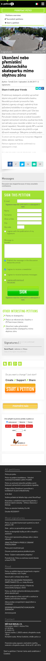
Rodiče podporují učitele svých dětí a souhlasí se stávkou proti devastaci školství (21, 597)
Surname (8, 215)
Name (6, 210)
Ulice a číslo (9, 219)
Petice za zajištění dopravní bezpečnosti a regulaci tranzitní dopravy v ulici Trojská (22, 572)
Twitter (39, 88)
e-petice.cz (7, 4)
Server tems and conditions (28, 651)
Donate (20, 407)
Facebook (42, 88)
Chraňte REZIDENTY (12, 511)
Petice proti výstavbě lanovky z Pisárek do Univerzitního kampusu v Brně (19, 586)
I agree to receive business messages (22, 274)
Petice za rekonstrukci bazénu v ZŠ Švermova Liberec (19, 320)
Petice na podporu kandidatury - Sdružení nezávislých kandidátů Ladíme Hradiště (19, 478)
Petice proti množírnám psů (14, 548)
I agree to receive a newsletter (19, 269)
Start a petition (13, 22)
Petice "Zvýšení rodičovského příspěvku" (19, 555)
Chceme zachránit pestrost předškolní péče (20, 551)
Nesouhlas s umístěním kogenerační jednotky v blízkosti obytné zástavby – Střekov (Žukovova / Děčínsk (21, 503)
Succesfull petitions (15, 19)
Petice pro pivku (10, 474)
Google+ (15, 364)
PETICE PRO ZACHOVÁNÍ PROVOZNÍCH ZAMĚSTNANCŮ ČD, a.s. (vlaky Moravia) (19, 581)
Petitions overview (13, 15)
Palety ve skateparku (14, 315)
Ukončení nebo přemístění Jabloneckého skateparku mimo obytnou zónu (19, 328)
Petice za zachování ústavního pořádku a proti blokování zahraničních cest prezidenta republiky (22, 484)
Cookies (7, 653)
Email (36, 88)
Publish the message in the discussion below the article (22, 261)
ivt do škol (8, 494)
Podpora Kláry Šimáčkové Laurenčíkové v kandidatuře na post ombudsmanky (19, 489)
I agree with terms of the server (15, 281)
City (5, 223)
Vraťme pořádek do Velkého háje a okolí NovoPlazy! (23, 497)
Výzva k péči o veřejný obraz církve (17, 577)
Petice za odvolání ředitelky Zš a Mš (17, 508)
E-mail (7, 201)
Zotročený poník (10, 613)
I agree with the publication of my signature (20, 232)
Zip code (7, 227)
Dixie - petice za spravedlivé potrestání (18, 528)
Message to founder (8, 241)
